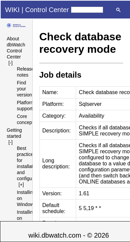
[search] (87, 9)
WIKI (12, 9)
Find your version (24, 88)
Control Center (47, 9)
